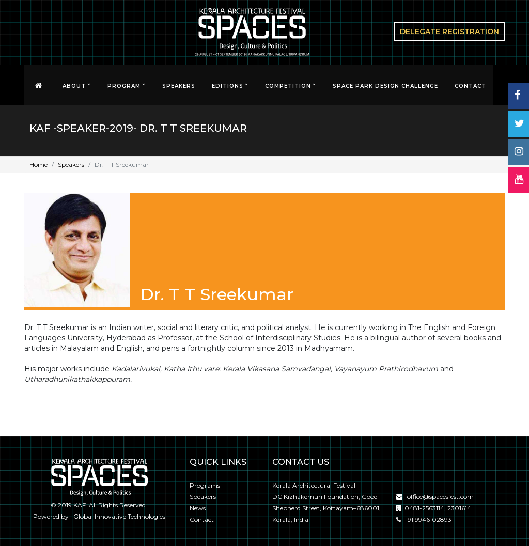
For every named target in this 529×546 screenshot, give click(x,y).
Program (124, 86)
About (74, 86)
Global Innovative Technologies (117, 516)
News (198, 508)
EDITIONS (227, 86)
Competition (288, 86)
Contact (202, 519)
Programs (205, 485)
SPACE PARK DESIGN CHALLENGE (385, 86)
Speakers (178, 86)
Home (38, 164)
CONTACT (470, 86)
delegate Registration (449, 31)
